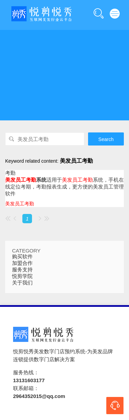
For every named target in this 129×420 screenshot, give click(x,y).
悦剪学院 (22, 276)
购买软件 (22, 256)
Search (106, 139)
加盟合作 (22, 263)
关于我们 (22, 283)
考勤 (10, 173)
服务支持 (22, 269)
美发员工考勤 (19, 203)
